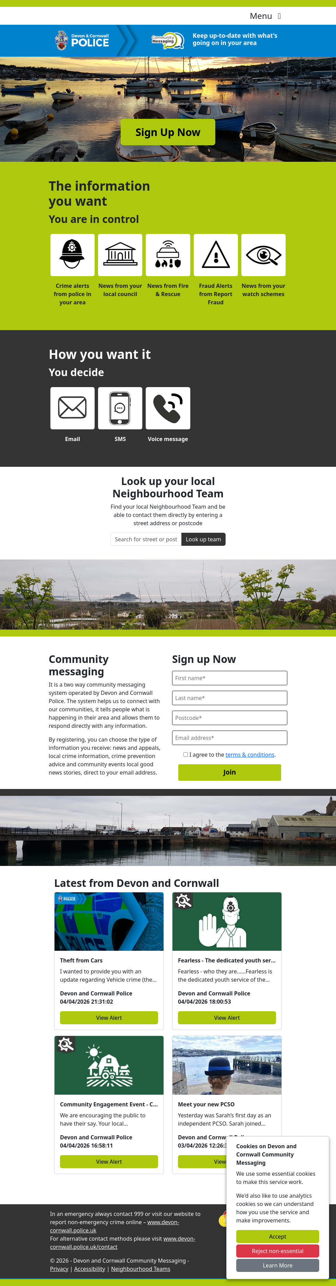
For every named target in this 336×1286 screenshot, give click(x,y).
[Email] (229, 738)
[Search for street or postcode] (146, 539)
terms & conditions (250, 754)
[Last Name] (229, 698)
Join (230, 772)
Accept (277, 1236)
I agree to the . (229, 754)
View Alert (109, 1018)
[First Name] (229, 678)
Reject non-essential (278, 1251)
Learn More (278, 1265)
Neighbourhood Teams (140, 1269)
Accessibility (89, 1269)
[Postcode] (229, 718)
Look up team (203, 539)
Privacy (59, 1269)
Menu (267, 15)
